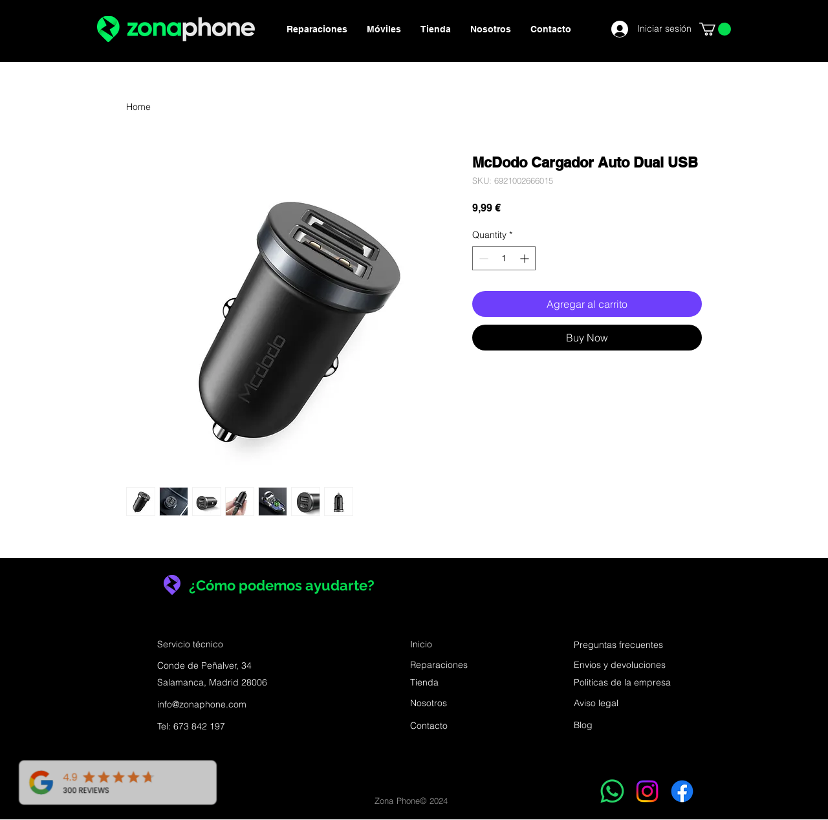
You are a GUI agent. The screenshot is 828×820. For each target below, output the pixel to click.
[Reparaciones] (456, 665)
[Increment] (526, 258)
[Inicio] (456, 644)
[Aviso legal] (598, 703)
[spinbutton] (504, 258)
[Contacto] (456, 726)
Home (138, 107)
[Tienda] (456, 682)
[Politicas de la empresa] (622, 682)
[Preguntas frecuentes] (620, 645)
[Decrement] (482, 258)
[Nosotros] (456, 703)
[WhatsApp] (612, 791)
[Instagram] (647, 791)
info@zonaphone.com (201, 704)
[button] (715, 29)
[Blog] (586, 725)
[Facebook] (682, 791)
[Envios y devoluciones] (620, 665)
